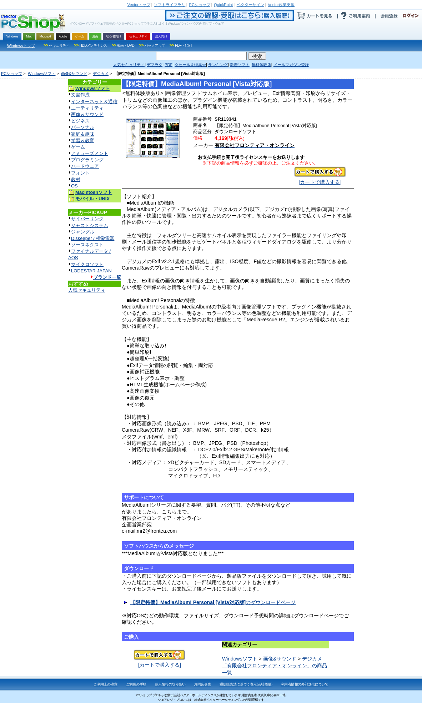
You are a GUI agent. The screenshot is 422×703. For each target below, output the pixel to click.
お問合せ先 (202, 684)
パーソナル (82, 127)
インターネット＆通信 (94, 101)
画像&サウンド (74, 73)
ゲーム (78, 147)
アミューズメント (89, 153)
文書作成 (80, 94)
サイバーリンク (87, 218)
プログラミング (87, 159)
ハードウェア (85, 166)
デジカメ (101, 73)
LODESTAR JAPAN (91, 270)
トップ (138, 4)
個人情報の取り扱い (170, 684)
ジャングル (82, 232)
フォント (80, 173)
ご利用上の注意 (105, 684)
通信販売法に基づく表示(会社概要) (246, 684)
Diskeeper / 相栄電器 (92, 238)
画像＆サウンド (87, 114)
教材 (75, 179)
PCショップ (11, 73)
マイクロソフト (87, 264)
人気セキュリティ (86, 290)
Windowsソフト (42, 73)
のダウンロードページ (213, 602)
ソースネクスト (87, 244)
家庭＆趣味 (82, 134)
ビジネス (80, 121)
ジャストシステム (89, 225)
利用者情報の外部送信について (304, 684)
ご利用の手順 (136, 684)
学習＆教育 (82, 140)
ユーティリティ (87, 108)
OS (74, 186)
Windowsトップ (21, 46)
